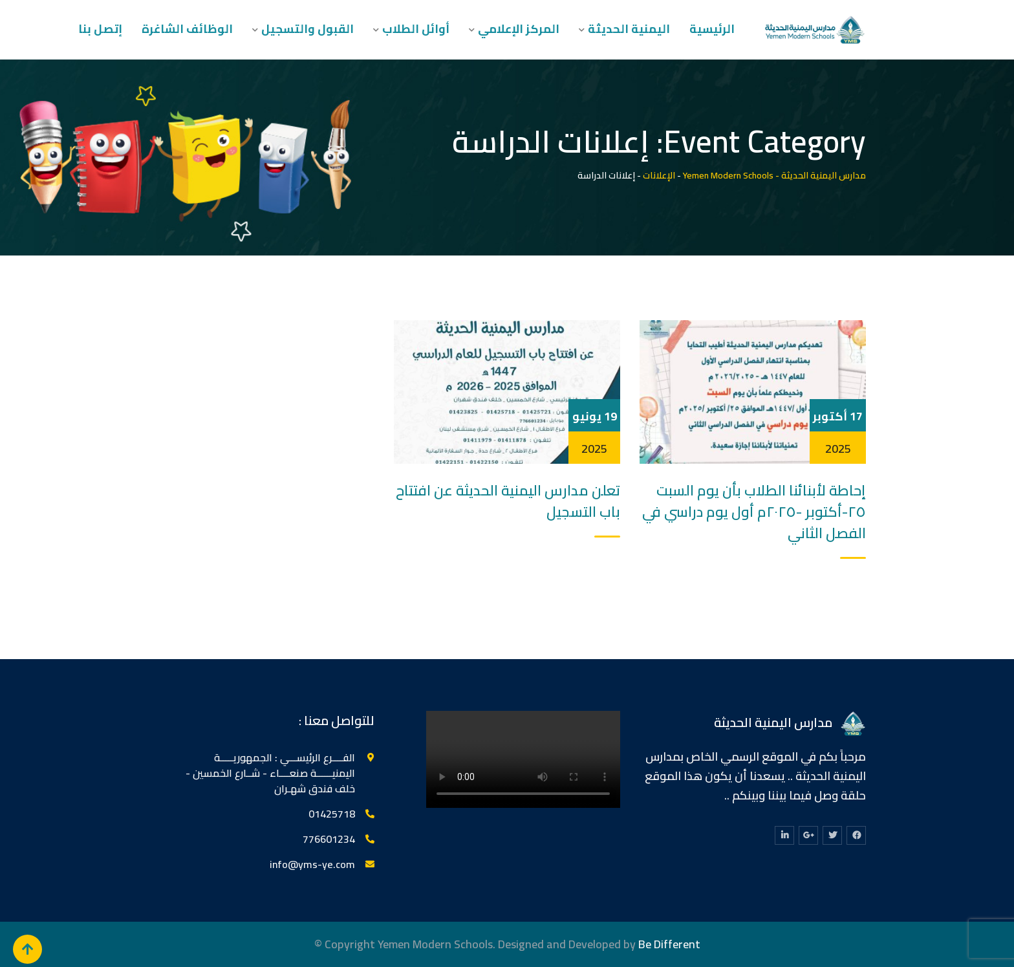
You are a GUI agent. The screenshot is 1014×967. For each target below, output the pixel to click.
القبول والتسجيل (307, 28)
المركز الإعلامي (518, 28)
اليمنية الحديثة (629, 28)
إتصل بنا (100, 28)
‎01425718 (331, 813)
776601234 (329, 839)
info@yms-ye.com (312, 864)
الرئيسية (712, 28)
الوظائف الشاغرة (187, 28)
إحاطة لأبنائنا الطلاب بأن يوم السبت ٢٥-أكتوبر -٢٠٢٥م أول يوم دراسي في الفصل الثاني (754, 512)
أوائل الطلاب (415, 28)
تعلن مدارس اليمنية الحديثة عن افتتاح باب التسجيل (508, 501)
